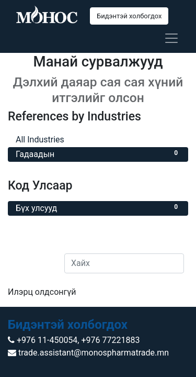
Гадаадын (98, 153)
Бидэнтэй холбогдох (129, 16)
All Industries (98, 139)
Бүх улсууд (98, 207)
